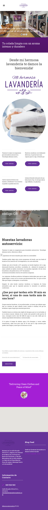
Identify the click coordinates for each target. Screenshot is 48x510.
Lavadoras (6, 146)
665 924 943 (10, 485)
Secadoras (29, 146)
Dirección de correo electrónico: (11, 357)
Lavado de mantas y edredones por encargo (11, 172)
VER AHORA (9, 163)
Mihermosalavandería (8, 506)
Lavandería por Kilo (33, 172)
